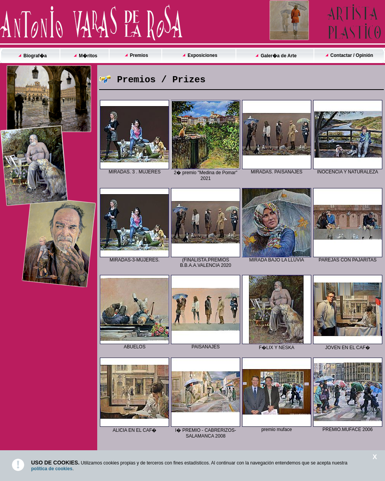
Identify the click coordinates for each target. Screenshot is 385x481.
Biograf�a (35, 55)
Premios (139, 55)
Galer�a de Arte (279, 55)
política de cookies (51, 468)
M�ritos (88, 55)
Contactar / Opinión (351, 55)
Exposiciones (202, 55)
